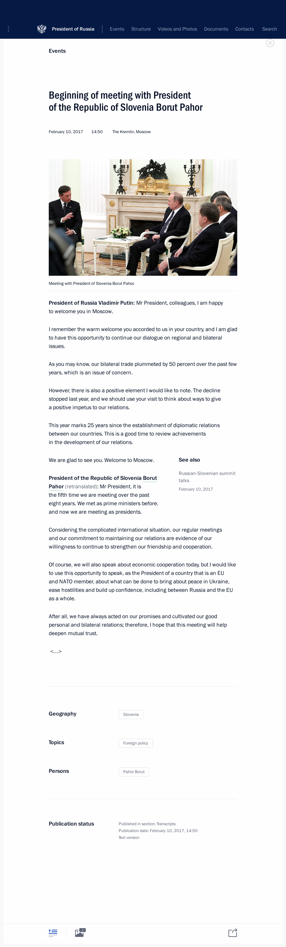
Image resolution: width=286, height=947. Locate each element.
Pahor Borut (134, 772)
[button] (10, 10)
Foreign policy (135, 743)
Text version (129, 838)
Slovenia (131, 714)
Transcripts (166, 824)
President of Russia (73, 9)
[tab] (53, 933)
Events (57, 51)
